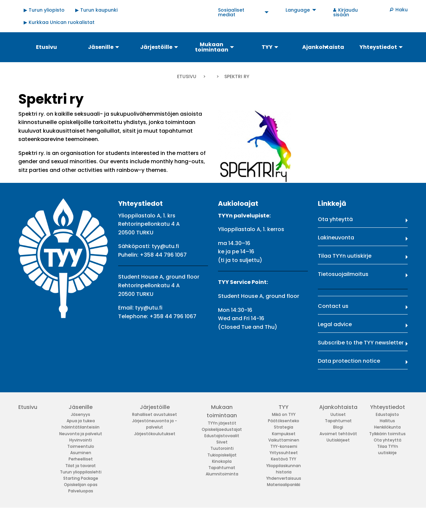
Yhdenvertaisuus (283, 478)
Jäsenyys (80, 414)
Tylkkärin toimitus (387, 434)
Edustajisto (387, 414)
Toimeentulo (80, 446)
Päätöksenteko (283, 421)
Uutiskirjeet (338, 440)
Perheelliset (81, 459)
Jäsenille (81, 407)
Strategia (283, 427)
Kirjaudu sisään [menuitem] (345, 12)
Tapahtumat (221, 467)
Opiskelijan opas (81, 484)
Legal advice (335, 324)
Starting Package (80, 478)
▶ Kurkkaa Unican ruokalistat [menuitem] (59, 22)
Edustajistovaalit (221, 436)
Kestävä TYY (283, 459)
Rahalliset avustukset (154, 414)
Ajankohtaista (338, 407)
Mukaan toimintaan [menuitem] (211, 47)
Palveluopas (80, 491)
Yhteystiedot (387, 407)
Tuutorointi (222, 448)
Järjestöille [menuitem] (156, 47)
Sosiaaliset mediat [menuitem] (231, 12)
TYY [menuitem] (267, 47)
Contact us (333, 306)
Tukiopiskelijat (222, 455)
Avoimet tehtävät (338, 434)
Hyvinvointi (80, 440)
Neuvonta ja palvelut (80, 434)
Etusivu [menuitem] (46, 47)
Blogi (338, 427)
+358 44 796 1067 (163, 255)
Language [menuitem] (298, 10)
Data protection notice (349, 361)
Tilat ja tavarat (80, 465)
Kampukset (284, 434)
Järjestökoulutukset (154, 434)
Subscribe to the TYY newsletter (361, 342)
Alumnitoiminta (222, 474)
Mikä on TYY (284, 414)
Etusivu (186, 76)
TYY (284, 407)
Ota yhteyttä (335, 219)
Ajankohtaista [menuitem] (323, 47)
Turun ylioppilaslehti (81, 472)
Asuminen (80, 452)
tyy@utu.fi (165, 246)
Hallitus (387, 421)
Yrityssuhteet (284, 452)
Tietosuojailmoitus (343, 274)
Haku (401, 9)
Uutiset (338, 414)
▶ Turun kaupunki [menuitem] (96, 10)
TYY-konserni (283, 446)
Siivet (222, 442)
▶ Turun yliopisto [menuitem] (44, 10)
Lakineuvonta (336, 237)
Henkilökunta (387, 427)
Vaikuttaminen (283, 440)
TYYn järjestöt (222, 423)
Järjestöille (155, 407)
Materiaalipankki (283, 484)
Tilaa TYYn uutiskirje (344, 256)
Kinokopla (222, 461)
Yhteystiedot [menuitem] (378, 47)
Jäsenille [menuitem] (100, 47)
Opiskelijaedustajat (222, 429)
